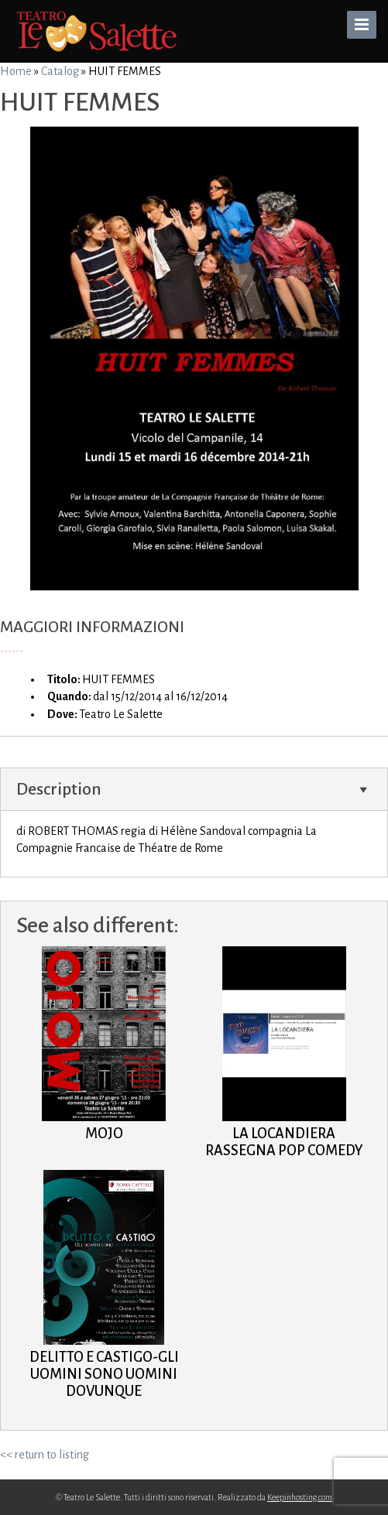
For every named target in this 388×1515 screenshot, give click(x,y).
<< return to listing (44, 1454)
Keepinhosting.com (299, 1497)
